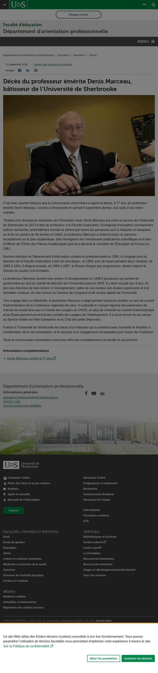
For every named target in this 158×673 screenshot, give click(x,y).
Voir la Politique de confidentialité (26, 646)
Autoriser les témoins (138, 658)
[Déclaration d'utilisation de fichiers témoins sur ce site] (79, 648)
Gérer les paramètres (103, 658)
